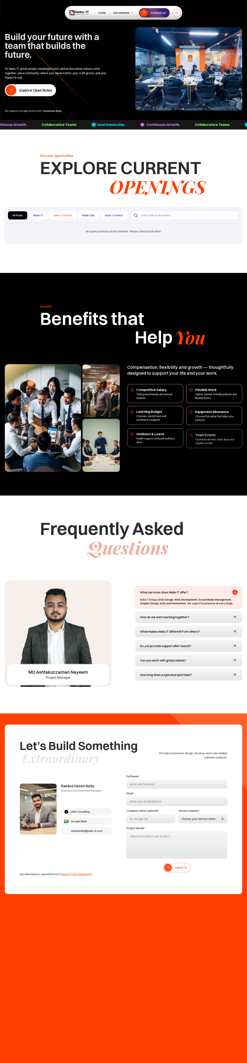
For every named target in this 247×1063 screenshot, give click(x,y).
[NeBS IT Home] (79, 13)
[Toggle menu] (177, 13)
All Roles (17, 215)
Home (102, 12)
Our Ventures (123, 12)
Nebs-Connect (114, 215)
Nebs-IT (38, 215)
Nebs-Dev (88, 215)
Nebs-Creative (63, 215)
